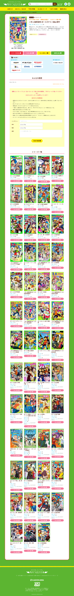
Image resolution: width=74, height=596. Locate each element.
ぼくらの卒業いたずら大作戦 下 (44, 383)
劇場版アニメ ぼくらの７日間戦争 (30, 449)
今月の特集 (31, 9)
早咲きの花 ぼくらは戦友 (16, 449)
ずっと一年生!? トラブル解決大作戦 (44, 481)
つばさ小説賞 (53, 9)
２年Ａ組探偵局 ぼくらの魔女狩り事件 (44, 263)
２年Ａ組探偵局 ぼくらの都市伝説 (57, 351)
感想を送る (57, 53)
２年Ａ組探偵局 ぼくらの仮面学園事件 (30, 292)
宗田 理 (31, 24)
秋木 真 (25, 418)
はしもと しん (38, 24)
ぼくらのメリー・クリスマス (44, 449)
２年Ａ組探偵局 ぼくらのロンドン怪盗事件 (57, 322)
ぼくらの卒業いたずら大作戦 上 (30, 383)
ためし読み (29, 53)
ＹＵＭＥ (39, 357)
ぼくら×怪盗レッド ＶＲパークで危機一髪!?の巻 (30, 415)
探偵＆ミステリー (33, 34)
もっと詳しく (43, 53)
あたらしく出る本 (20, 9)
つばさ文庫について (21, 575)
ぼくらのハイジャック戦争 (44, 351)
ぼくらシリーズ (14, 12)
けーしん (25, 454)
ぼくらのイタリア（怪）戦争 (16, 543)
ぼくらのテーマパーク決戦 (30, 263)
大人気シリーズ (42, 9)
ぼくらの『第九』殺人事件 (16, 481)
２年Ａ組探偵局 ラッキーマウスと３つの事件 (16, 263)
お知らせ (10, 9)
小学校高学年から (42, 34)
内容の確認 (36, 141)
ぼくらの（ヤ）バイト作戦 (57, 204)
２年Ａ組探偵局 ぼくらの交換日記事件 (57, 292)
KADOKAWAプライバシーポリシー (49, 575)
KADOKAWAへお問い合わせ (34, 575)
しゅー (25, 421)
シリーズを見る (15, 53)
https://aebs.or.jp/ (39, 591)
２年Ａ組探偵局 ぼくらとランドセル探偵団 (16, 351)
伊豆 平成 (26, 453)
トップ (6, 12)
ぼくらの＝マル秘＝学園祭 (44, 321)
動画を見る (63, 9)
